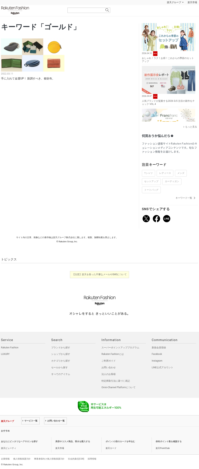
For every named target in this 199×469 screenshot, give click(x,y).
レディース (165, 173)
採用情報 (92, 458)
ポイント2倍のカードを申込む (120, 441)
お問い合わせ (108, 367)
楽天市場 (192, 2)
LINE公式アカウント (162, 367)
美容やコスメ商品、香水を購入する (72, 441)
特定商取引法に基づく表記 (115, 380)
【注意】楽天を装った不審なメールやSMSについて (99, 274)
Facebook (157, 354)
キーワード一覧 (186, 198)
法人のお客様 (108, 374)
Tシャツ (148, 173)
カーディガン (172, 181)
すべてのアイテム (60, 374)
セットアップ (151, 181)
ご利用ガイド (108, 360)
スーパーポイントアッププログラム (120, 347)
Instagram (157, 360)
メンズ (180, 173)
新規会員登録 (159, 347)
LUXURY (5, 354)
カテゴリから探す (60, 360)
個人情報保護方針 (22, 458)
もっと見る (191, 126)
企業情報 (5, 458)
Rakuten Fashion (31, 10)
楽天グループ (174, 2)
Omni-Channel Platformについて (118, 387)
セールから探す (59, 367)
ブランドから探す (60, 347)
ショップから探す (60, 354)
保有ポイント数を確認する (169, 441)
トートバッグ (151, 189)
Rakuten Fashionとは (112, 354)
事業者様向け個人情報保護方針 (49, 458)
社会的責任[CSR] (76, 458)
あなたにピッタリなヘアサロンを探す (19, 441)
